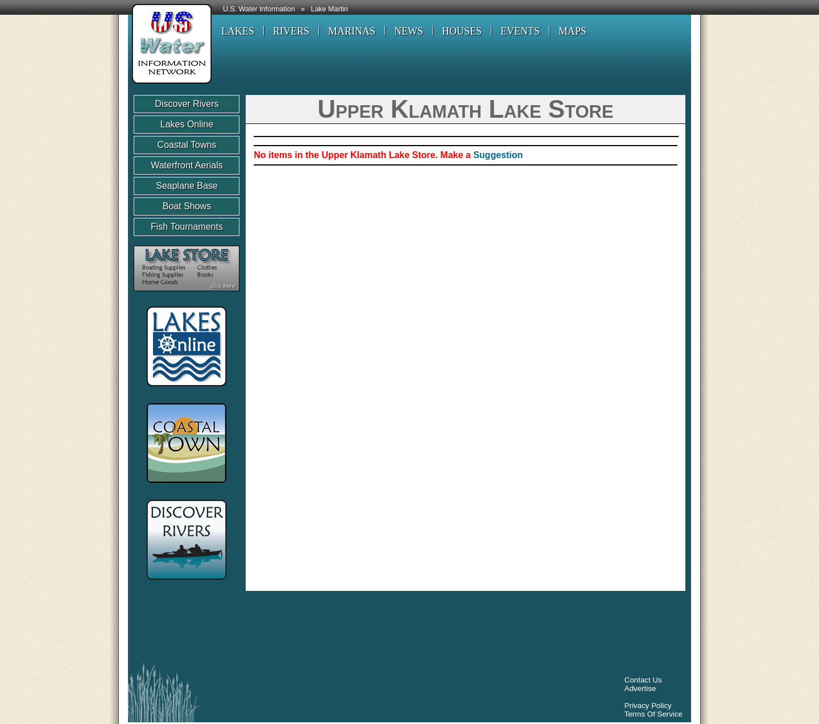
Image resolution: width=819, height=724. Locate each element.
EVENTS (520, 31)
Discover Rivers (186, 104)
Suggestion (498, 155)
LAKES (237, 31)
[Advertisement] (341, 629)
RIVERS (291, 31)
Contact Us (643, 680)
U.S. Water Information (259, 9)
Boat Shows (187, 206)
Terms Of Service (653, 714)
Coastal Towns (187, 145)
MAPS (572, 31)
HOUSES (462, 31)
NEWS (408, 31)
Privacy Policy (648, 705)
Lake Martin (329, 9)
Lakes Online (186, 124)
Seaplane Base (187, 186)
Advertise (640, 688)
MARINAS (351, 31)
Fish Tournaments (187, 226)
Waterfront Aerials (187, 165)
